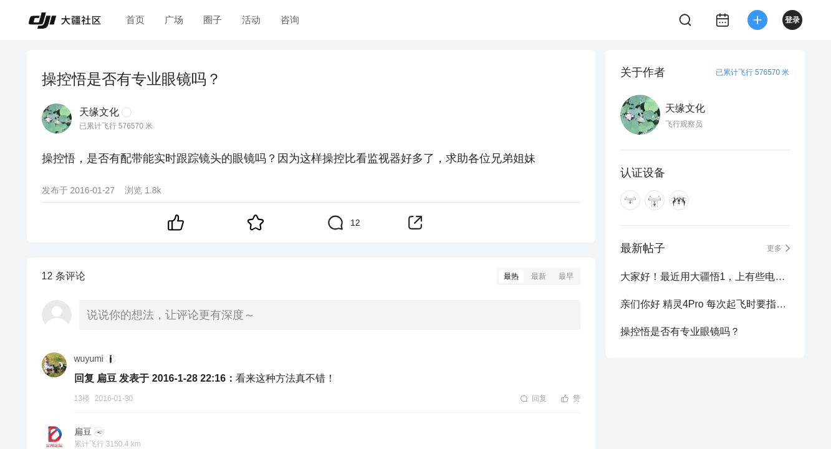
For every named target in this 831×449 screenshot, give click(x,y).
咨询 (290, 19)
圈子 (212, 19)
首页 (135, 19)
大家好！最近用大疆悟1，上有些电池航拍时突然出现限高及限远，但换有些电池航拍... (705, 276)
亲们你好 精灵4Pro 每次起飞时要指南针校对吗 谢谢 (705, 304)
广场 (174, 19)
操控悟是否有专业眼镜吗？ (680, 331)
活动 (251, 19)
